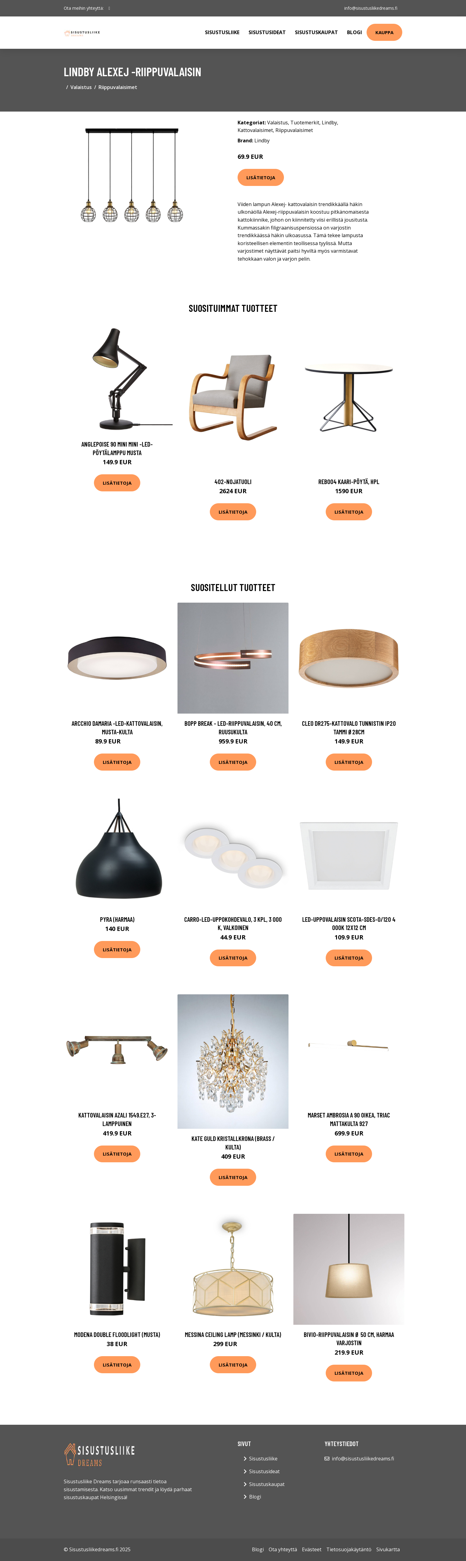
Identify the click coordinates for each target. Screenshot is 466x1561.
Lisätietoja (260, 177)
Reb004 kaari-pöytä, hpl (348, 481)
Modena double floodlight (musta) (117, 1334)
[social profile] (109, 8)
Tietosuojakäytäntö (348, 1549)
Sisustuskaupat (316, 32)
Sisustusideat (267, 32)
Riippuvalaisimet (118, 87)
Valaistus (81, 87)
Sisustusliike (222, 32)
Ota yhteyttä (283, 1549)
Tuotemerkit (304, 122)
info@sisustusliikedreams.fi (370, 8)
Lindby (329, 122)
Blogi (354, 32)
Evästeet (311, 1549)
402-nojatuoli (233, 481)
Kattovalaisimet (255, 130)
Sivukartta (388, 1549)
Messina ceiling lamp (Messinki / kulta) (233, 1334)
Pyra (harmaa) (117, 919)
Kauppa (384, 32)
